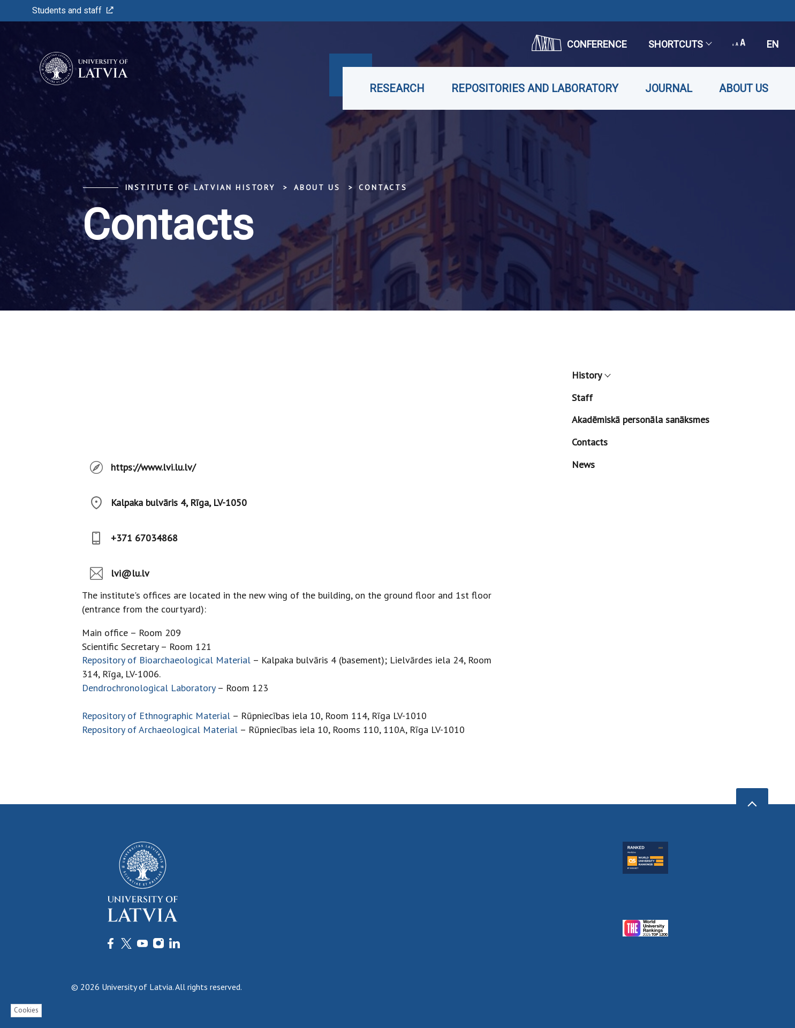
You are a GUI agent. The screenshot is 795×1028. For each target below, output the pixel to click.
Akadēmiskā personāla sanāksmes (640, 419)
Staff (582, 397)
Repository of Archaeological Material (161, 729)
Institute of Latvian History (200, 187)
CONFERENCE (579, 43)
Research (397, 88)
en (773, 44)
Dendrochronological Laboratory (148, 688)
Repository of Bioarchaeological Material (166, 660)
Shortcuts (679, 44)
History (591, 375)
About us (743, 88)
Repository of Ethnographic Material (156, 715)
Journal (668, 88)
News (583, 464)
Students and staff (72, 10)
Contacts (383, 187)
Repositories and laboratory (534, 88)
